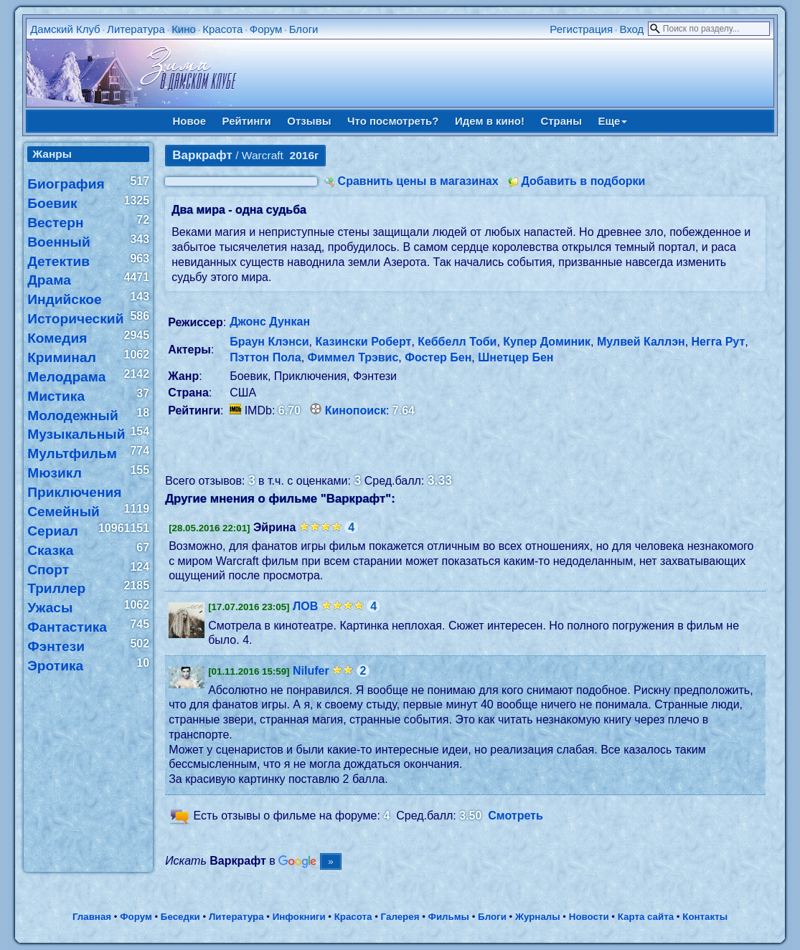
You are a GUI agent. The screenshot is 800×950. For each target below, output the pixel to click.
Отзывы (309, 121)
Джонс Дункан (270, 321)
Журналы (537, 916)
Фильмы (448, 916)
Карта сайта (646, 916)
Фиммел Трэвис (353, 357)
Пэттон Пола (265, 357)
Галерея (400, 916)
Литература (136, 29)
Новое (190, 121)
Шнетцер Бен (515, 357)
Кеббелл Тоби (457, 342)
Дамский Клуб (65, 29)
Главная (91, 916)
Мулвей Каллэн (641, 342)
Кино (183, 29)
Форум (266, 29)
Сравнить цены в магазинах (418, 181)
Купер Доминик (546, 342)
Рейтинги (246, 121)
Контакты (705, 916)
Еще (612, 121)
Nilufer (311, 671)
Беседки (180, 916)
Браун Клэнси (269, 342)
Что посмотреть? (392, 121)
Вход (631, 29)
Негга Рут (718, 342)
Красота (222, 29)
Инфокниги (299, 916)
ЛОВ (305, 606)
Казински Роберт (363, 342)
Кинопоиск (355, 410)
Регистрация (581, 29)
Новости (589, 916)
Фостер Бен (438, 357)
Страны (561, 121)
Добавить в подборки (583, 181)
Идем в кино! (489, 121)
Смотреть (515, 815)
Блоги (304, 29)
